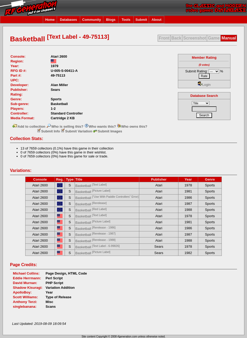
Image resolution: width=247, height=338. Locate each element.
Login (204, 85)
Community (91, 20)
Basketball (91, 186)
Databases (68, 20)
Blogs (110, 20)
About (157, 20)
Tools (126, 20)
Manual (229, 38)
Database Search (204, 96)
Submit (141, 20)
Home (50, 20)
